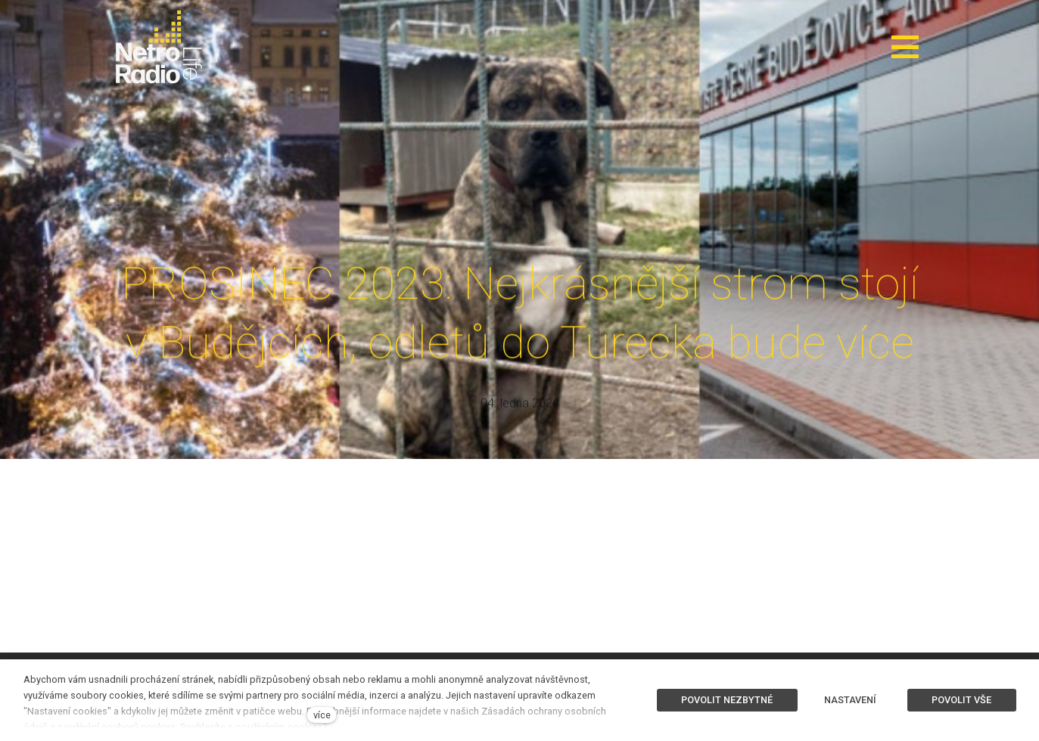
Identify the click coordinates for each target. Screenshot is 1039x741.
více (322, 715)
